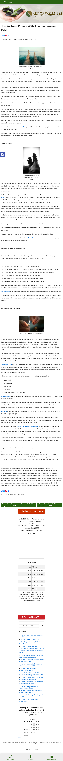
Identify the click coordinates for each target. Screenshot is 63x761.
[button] (2, 154)
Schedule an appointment (31, 511)
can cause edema (20, 127)
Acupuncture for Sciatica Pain (30, 639)
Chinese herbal (5, 291)
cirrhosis (29, 238)
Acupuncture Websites (9, 742)
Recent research (6, 396)
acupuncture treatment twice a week (28, 426)
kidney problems (37, 238)
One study (4, 411)
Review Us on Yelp (31, 617)
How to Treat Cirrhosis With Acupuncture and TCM (47, 505)
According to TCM (6, 364)
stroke (26, 224)
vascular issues (50, 238)
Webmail (27, 749)
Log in (37, 749)
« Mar (19, 737)
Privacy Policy (33, 744)
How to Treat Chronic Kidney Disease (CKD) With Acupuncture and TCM (18, 505)
